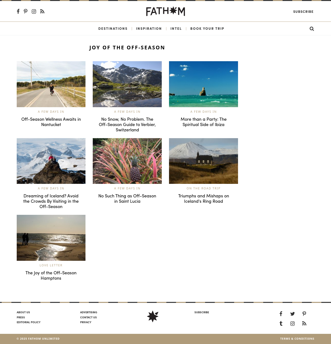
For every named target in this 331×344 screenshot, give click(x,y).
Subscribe (303, 11)
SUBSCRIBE (201, 312)
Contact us (88, 317)
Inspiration (149, 28)
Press (21, 317)
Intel (176, 28)
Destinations (113, 28)
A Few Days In (51, 112)
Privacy (85, 322)
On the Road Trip (204, 188)
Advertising (88, 312)
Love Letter (51, 265)
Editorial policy (28, 322)
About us (23, 312)
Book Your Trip (207, 28)
